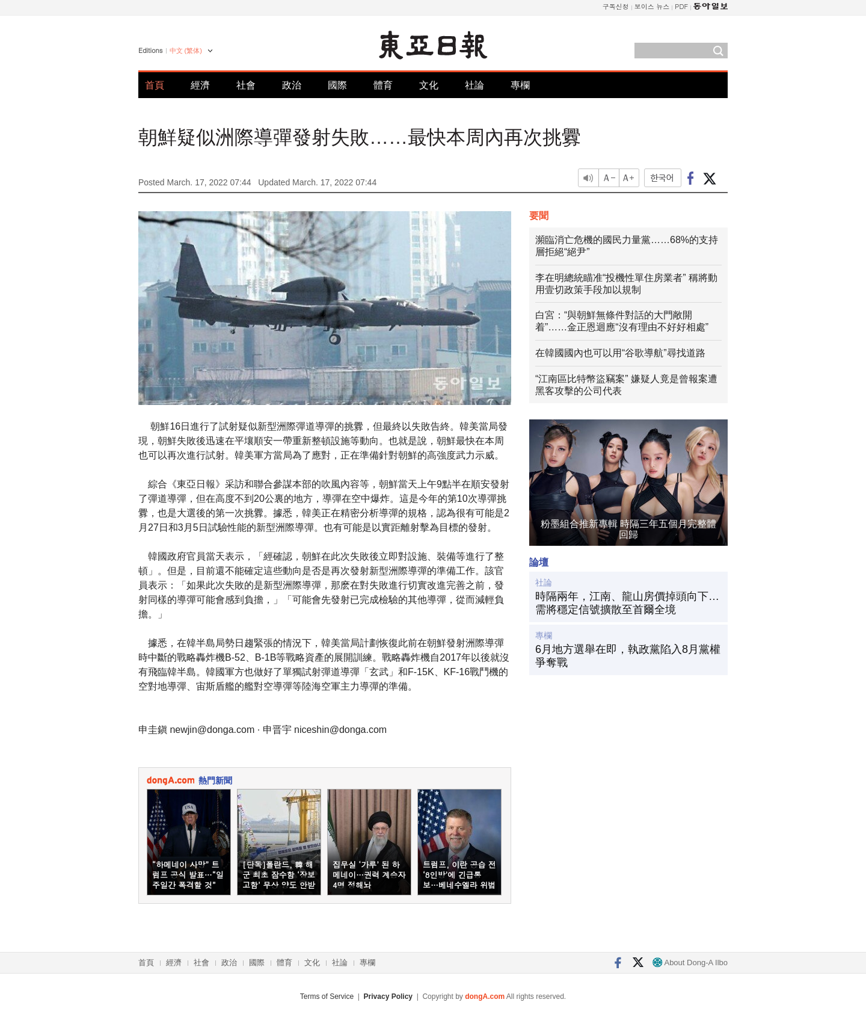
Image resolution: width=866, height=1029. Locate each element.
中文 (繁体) (186, 50)
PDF (681, 6)
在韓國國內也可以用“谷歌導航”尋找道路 (620, 353)
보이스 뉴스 (652, 6)
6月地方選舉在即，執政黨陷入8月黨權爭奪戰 (627, 656)
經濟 (200, 85)
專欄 (520, 85)
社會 (246, 85)
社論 (474, 85)
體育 (383, 85)
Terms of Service (327, 996)
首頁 (154, 85)
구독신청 (616, 6)
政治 (291, 85)
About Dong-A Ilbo (690, 962)
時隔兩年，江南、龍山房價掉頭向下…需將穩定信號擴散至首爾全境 (627, 603)
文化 (428, 85)
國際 (337, 85)
